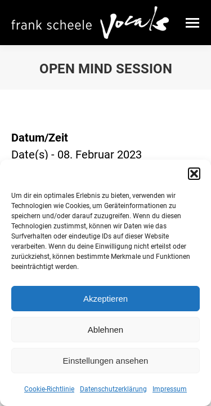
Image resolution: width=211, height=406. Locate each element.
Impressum (169, 389)
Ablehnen (105, 329)
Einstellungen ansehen (106, 360)
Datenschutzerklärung (113, 389)
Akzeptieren (105, 298)
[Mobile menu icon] (192, 23)
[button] (194, 173)
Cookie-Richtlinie (49, 389)
